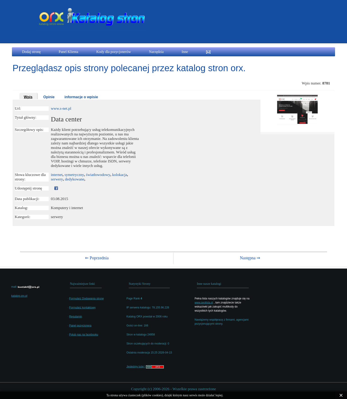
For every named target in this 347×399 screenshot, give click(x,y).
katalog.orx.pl (19, 295)
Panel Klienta (68, 52)
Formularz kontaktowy (82, 307)
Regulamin (75, 316)
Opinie (49, 97)
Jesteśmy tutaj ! (135, 366)
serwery (57, 179)
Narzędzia (156, 52)
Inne (185, 52)
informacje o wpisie (81, 97)
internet (57, 175)
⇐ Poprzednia (97, 257)
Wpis (28, 97)
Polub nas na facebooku (83, 334)
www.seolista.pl (204, 302)
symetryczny (74, 175)
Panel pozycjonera (80, 325)
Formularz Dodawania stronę (86, 298)
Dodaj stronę (31, 52)
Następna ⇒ (250, 257)
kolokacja (119, 175)
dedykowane (74, 179)
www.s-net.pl (61, 108)
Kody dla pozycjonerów (113, 52)
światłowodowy (98, 175)
